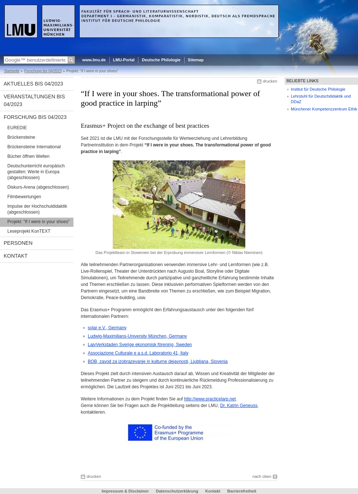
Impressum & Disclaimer (125, 491)
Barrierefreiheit (241, 491)
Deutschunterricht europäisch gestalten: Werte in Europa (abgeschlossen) (36, 171)
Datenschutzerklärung (177, 491)
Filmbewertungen (24, 196)
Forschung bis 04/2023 (43, 71)
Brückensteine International (34, 146)
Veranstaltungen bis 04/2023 (34, 100)
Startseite (11, 71)
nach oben (262, 476)
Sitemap (196, 60)
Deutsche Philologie (161, 60)
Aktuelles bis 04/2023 (33, 84)
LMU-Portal (124, 60)
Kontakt (16, 256)
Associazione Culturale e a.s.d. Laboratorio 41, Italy (138, 353)
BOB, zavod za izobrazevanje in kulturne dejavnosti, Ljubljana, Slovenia (158, 361)
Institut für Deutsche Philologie (318, 89)
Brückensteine (21, 137)
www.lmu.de (94, 60)
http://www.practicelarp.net (210, 399)
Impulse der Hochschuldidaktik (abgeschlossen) (37, 209)
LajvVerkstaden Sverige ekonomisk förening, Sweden (140, 344)
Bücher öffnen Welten (28, 156)
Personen (18, 243)
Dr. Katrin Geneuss (238, 405)
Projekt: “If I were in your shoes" (38, 221)
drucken (270, 81)
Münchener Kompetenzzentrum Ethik (324, 109)
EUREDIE (17, 127)
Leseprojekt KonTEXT (28, 231)
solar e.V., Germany (107, 327)
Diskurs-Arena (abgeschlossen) (38, 187)
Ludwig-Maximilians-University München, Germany (137, 336)
